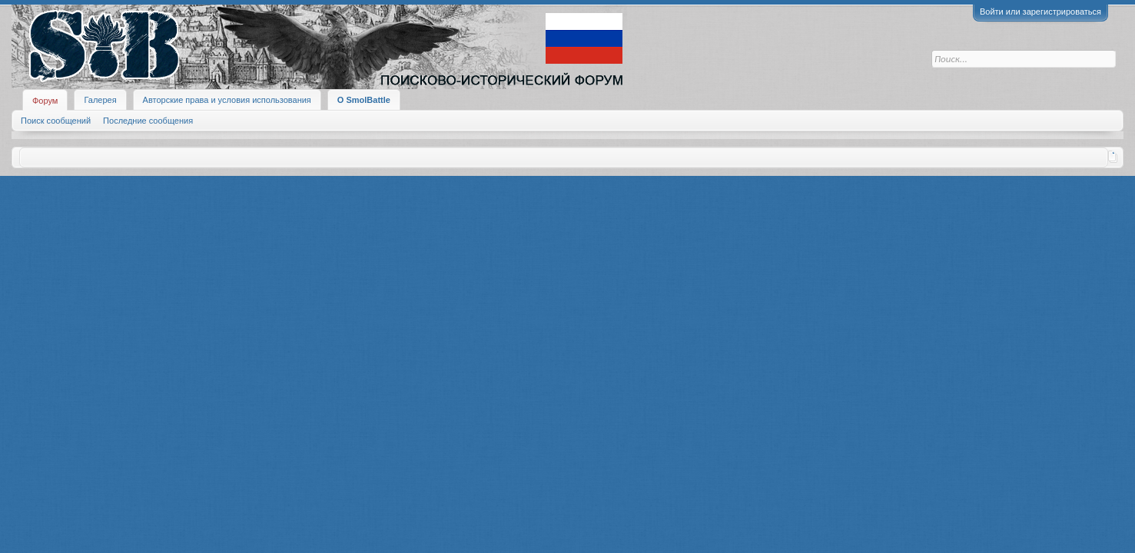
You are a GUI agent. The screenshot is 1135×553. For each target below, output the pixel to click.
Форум (45, 100)
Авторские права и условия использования (227, 99)
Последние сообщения (148, 120)
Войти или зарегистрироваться (1040, 11)
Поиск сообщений (56, 120)
